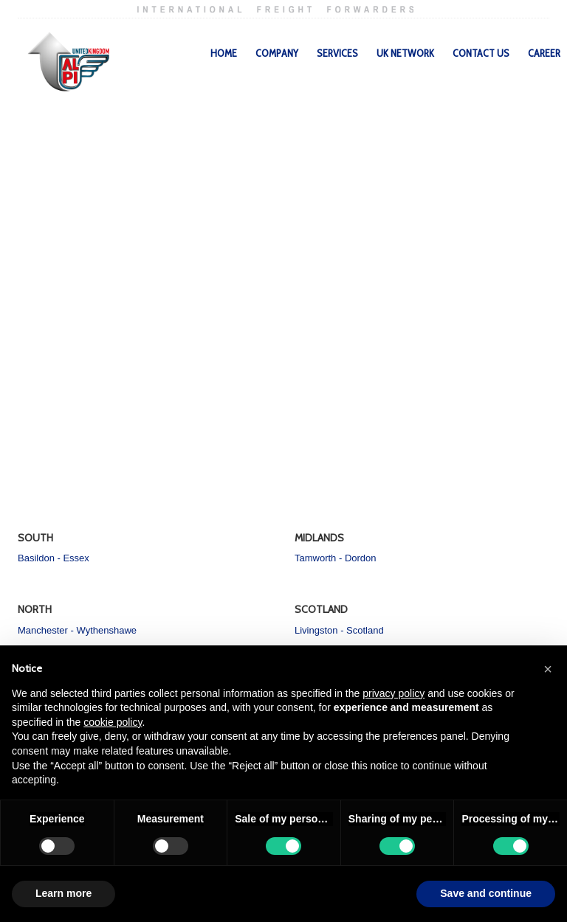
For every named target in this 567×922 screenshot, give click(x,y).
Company (276, 53)
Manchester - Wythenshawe (77, 630)
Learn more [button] (63, 893)
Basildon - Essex (53, 558)
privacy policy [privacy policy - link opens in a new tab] (393, 693)
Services (337, 53)
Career (544, 53)
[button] (548, 669)
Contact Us (481, 53)
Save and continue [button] (486, 893)
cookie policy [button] (112, 722)
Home (223, 53)
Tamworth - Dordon (336, 558)
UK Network (405, 53)
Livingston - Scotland (339, 630)
